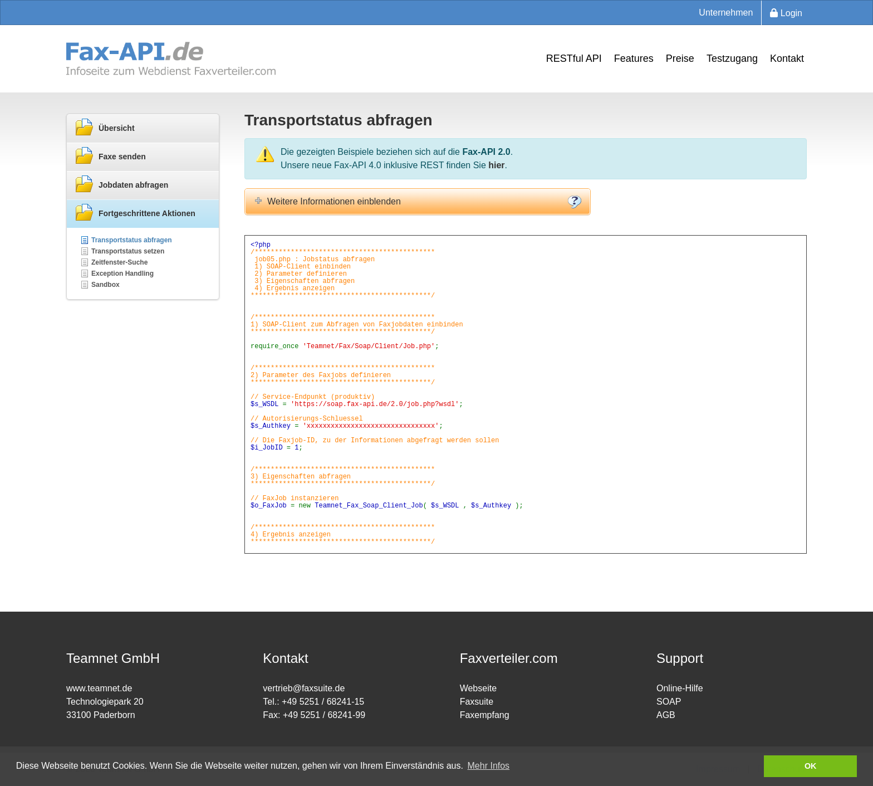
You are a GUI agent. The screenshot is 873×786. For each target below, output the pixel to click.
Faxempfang (484, 715)
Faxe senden (110, 156)
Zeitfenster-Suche (119, 262)
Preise (680, 58)
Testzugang (732, 58)
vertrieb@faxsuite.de (304, 688)
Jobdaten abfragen (121, 184)
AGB (665, 715)
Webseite (478, 688)
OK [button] (811, 765)
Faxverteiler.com (509, 658)
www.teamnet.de (99, 688)
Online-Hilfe (679, 688)
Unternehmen (726, 12)
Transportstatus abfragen (131, 240)
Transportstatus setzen (127, 251)
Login (786, 13)
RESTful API (574, 58)
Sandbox (105, 285)
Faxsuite (476, 701)
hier (496, 165)
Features (634, 58)
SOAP (668, 701)
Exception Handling (122, 273)
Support (679, 658)
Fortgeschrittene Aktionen (135, 213)
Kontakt (787, 58)
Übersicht (105, 127)
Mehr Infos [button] (489, 765)
